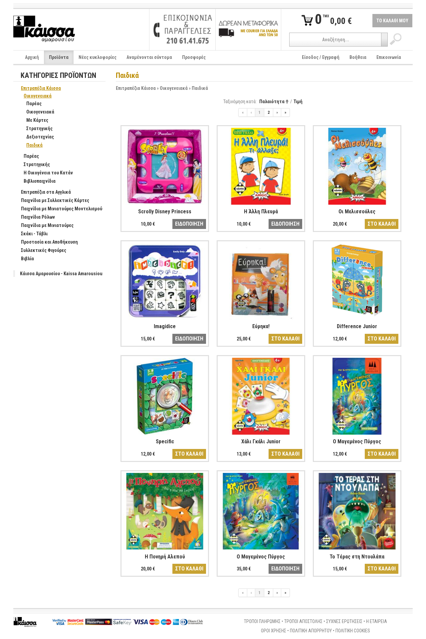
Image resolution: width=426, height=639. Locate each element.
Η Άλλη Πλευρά (261, 211)
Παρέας (30, 104)
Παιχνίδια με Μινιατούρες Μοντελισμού (58, 209)
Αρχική (32, 57)
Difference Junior (357, 326)
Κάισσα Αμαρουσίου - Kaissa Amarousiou (61, 273)
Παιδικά (200, 88)
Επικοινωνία (388, 57)
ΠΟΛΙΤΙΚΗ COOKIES (352, 630)
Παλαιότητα (272, 101)
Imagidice (165, 326)
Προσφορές (194, 57)
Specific (165, 441)
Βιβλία (24, 259)
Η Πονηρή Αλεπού (165, 556)
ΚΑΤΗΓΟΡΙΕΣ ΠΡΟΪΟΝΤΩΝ (58, 76)
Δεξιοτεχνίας (36, 137)
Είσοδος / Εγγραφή (320, 57)
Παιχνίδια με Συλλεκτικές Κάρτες (51, 201)
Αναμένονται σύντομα (149, 57)
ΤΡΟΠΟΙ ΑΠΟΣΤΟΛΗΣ (303, 621)
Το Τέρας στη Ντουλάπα (356, 556)
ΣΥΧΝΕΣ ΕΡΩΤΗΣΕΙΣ (344, 621)
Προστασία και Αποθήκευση (46, 242)
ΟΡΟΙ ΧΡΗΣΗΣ (273, 630)
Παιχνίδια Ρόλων (34, 217)
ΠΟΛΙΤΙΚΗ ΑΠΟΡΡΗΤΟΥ (311, 630)
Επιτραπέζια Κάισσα (136, 88)
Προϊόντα (59, 57)
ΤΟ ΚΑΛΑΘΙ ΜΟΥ (392, 20)
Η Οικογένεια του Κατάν (45, 173)
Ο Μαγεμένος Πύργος (357, 441)
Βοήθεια (357, 57)
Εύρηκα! (261, 326)
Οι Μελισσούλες (356, 211)
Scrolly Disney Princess (164, 211)
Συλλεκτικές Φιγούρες (40, 251)
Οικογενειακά (174, 88)
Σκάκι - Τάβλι (31, 234)
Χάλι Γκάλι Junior (261, 441)
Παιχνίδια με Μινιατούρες (44, 226)
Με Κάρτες (33, 120)
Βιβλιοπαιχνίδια (36, 181)
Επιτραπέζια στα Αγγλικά (42, 192)
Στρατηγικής (36, 129)
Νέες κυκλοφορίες (97, 57)
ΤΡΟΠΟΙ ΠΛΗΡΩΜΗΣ (262, 621)
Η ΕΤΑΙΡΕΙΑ (376, 621)
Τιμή (298, 101)
